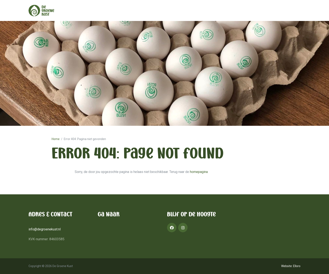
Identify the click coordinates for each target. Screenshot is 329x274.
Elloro (296, 266)
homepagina (199, 172)
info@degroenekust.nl (45, 229)
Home (56, 139)
